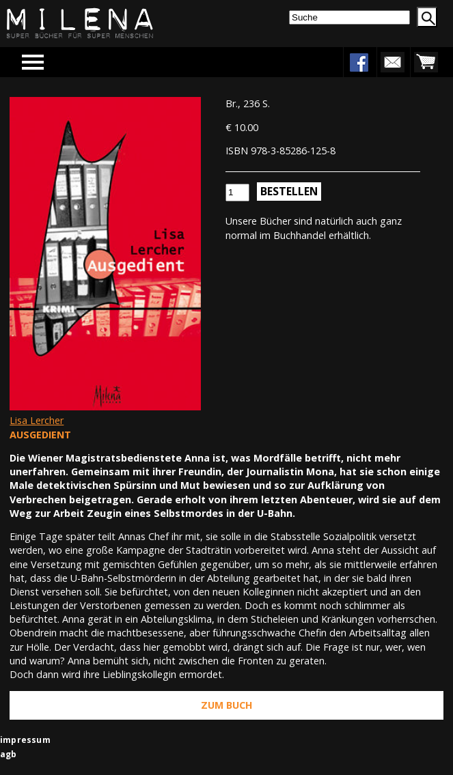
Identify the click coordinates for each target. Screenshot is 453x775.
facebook (359, 62)
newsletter (392, 62)
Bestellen (289, 191)
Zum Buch (227, 705)
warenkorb (426, 62)
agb (8, 754)
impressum (25, 740)
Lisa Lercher (37, 420)
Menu (52, 61)
